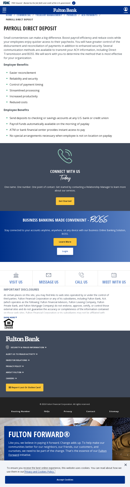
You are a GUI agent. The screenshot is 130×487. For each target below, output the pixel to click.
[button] (4, 10)
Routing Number (20, 411)
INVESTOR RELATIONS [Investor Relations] (18, 360)
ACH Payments (90, 15)
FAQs (47, 411)
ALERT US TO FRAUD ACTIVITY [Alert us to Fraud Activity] (22, 354)
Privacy (68, 411)
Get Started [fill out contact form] (65, 201)
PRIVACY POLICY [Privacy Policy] (15, 366)
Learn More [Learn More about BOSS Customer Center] (65, 241)
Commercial (24, 15)
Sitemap (114, 411)
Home (9, 15)
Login (65, 251)
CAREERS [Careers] (11, 378)
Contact (90, 411)
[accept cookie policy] (65, 480)
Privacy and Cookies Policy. (40, 471)
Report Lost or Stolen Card (25, 387)
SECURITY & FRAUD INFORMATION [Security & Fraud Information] (29, 347)
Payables (72, 15)
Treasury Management (48, 15)
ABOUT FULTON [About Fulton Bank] (15, 372)
